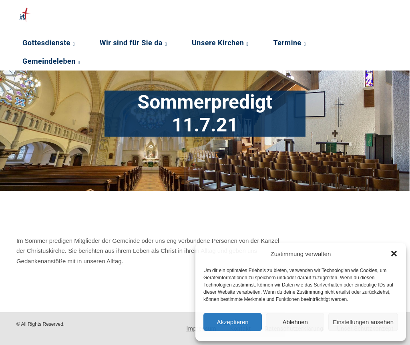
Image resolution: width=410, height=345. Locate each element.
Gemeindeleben (49, 61)
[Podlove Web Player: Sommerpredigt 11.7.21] (148, 219)
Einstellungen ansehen (363, 322)
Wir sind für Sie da (131, 42)
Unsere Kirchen (218, 42)
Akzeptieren (232, 322)
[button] (394, 254)
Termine (287, 42)
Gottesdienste (46, 42)
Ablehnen (295, 322)
